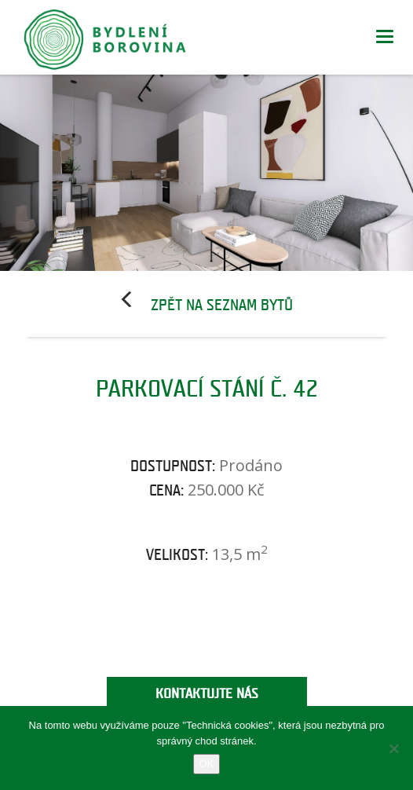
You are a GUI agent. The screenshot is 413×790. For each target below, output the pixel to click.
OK (206, 764)
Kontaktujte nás (206, 693)
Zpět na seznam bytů (222, 305)
